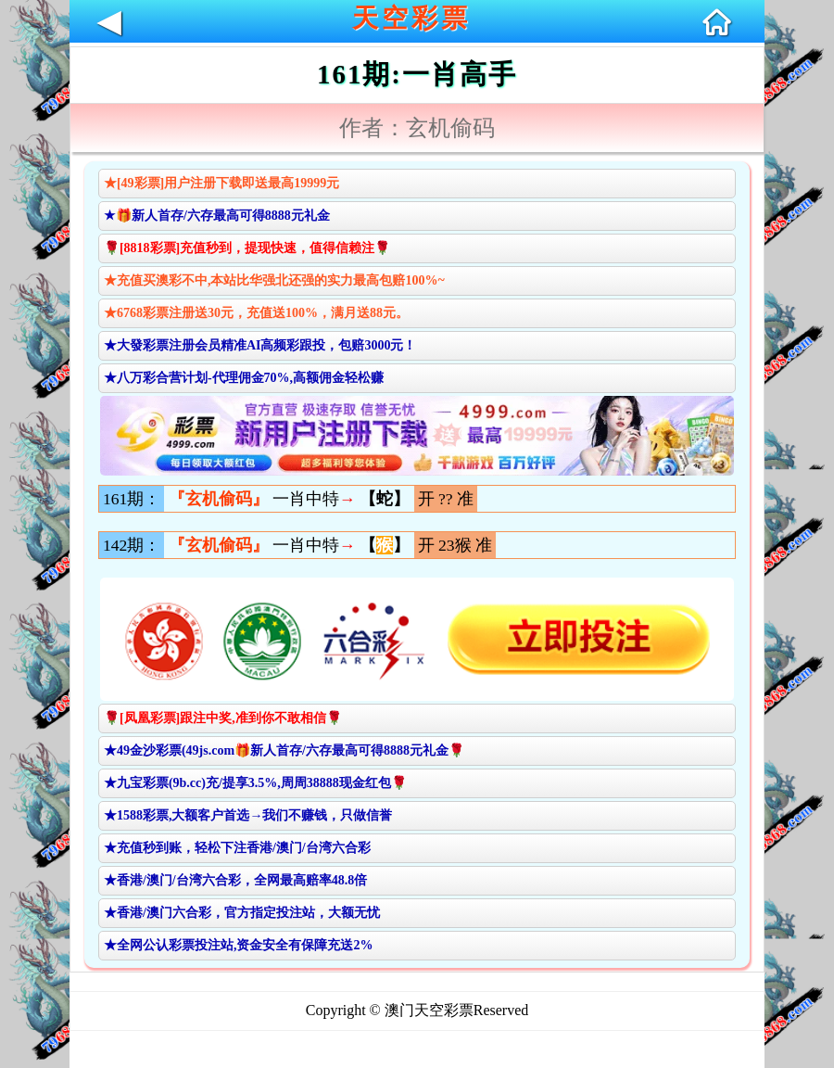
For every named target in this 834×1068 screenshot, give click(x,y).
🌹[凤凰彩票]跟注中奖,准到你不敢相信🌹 (223, 718)
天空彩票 (411, 18)
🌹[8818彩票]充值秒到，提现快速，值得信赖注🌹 (247, 248)
